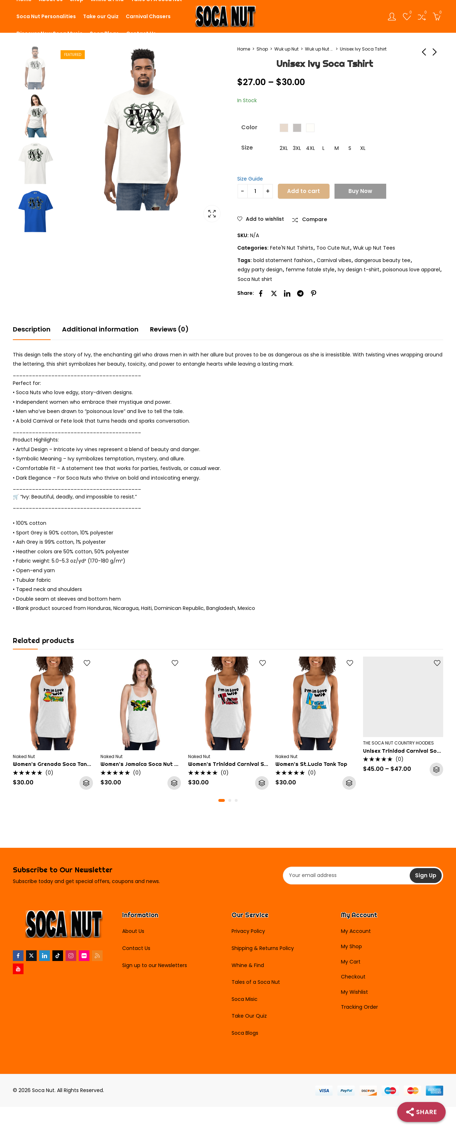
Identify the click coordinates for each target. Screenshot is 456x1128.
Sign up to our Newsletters (154, 965)
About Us (133, 931)
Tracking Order (359, 1006)
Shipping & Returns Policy (263, 948)
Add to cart (303, 191)
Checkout (353, 976)
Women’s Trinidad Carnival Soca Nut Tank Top (249, 764)
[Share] (421, 1112)
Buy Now (360, 191)
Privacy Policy (248, 931)
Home (243, 49)
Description (32, 329)
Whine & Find (248, 965)
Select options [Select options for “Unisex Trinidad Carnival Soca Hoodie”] (437, 769)
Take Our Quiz (249, 1015)
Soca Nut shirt (255, 279)
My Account (356, 931)
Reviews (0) (169, 329)
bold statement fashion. (283, 260)
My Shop (351, 946)
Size (247, 147)
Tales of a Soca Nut (256, 982)
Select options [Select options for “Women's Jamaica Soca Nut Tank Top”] (174, 783)
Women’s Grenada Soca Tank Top (57, 764)
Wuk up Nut (286, 49)
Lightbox (212, 213)
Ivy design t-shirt (358, 269)
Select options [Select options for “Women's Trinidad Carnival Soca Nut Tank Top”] (261, 783)
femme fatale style (310, 269)
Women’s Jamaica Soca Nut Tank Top (149, 764)
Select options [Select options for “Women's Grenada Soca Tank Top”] (86, 783)
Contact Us (136, 948)
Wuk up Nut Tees (319, 49)
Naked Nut (24, 756)
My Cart (351, 961)
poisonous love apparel (411, 269)
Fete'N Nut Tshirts (291, 247)
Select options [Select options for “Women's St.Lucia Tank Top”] (349, 783)
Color (249, 127)
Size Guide (250, 178)
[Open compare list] (422, 16)
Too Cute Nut (333, 247)
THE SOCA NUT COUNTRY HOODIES (398, 743)
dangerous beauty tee (382, 260)
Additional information (100, 329)
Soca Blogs (245, 1032)
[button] (222, 800)
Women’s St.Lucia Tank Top (311, 764)
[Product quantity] (255, 191)
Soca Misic (245, 999)
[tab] (32, 329)
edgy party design (260, 269)
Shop (262, 49)
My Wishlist (354, 992)
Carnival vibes (334, 260)
